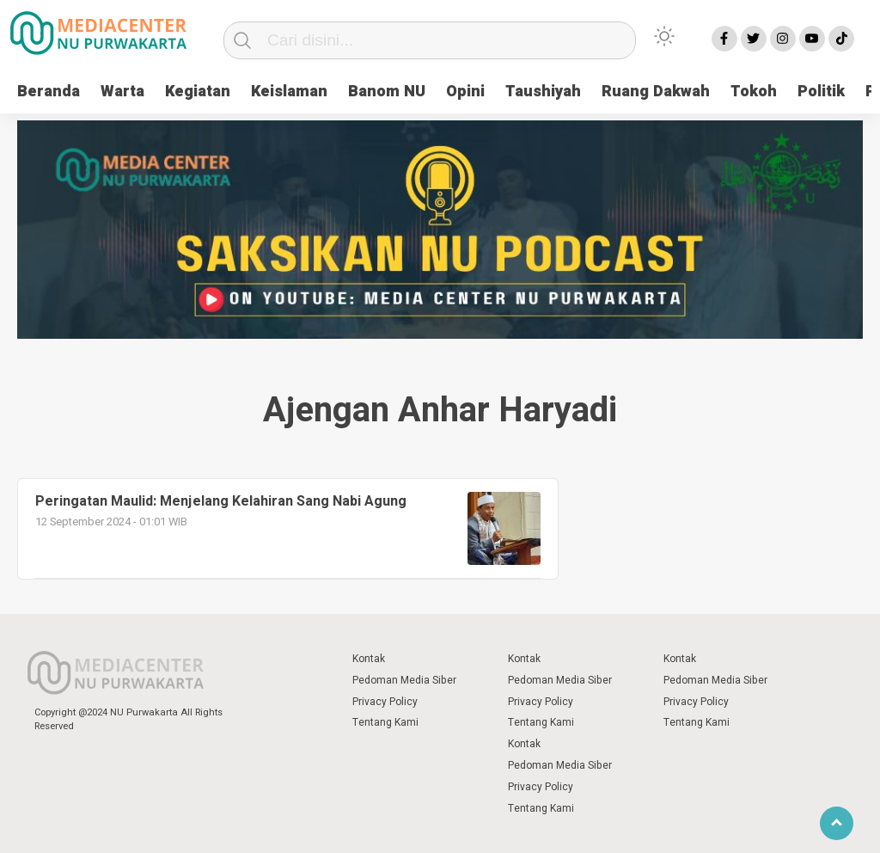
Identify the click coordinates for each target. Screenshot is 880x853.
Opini (465, 91)
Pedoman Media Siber (404, 680)
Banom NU (386, 91)
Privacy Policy (385, 701)
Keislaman (289, 91)
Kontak (368, 658)
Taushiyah (543, 91)
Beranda (48, 91)
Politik (821, 91)
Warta (122, 91)
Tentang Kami (385, 722)
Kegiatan (197, 91)
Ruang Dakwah (656, 91)
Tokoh (753, 91)
